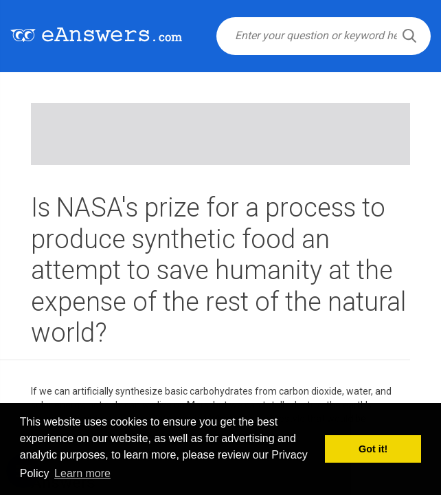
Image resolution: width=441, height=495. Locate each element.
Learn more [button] (82, 473)
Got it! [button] (373, 448)
